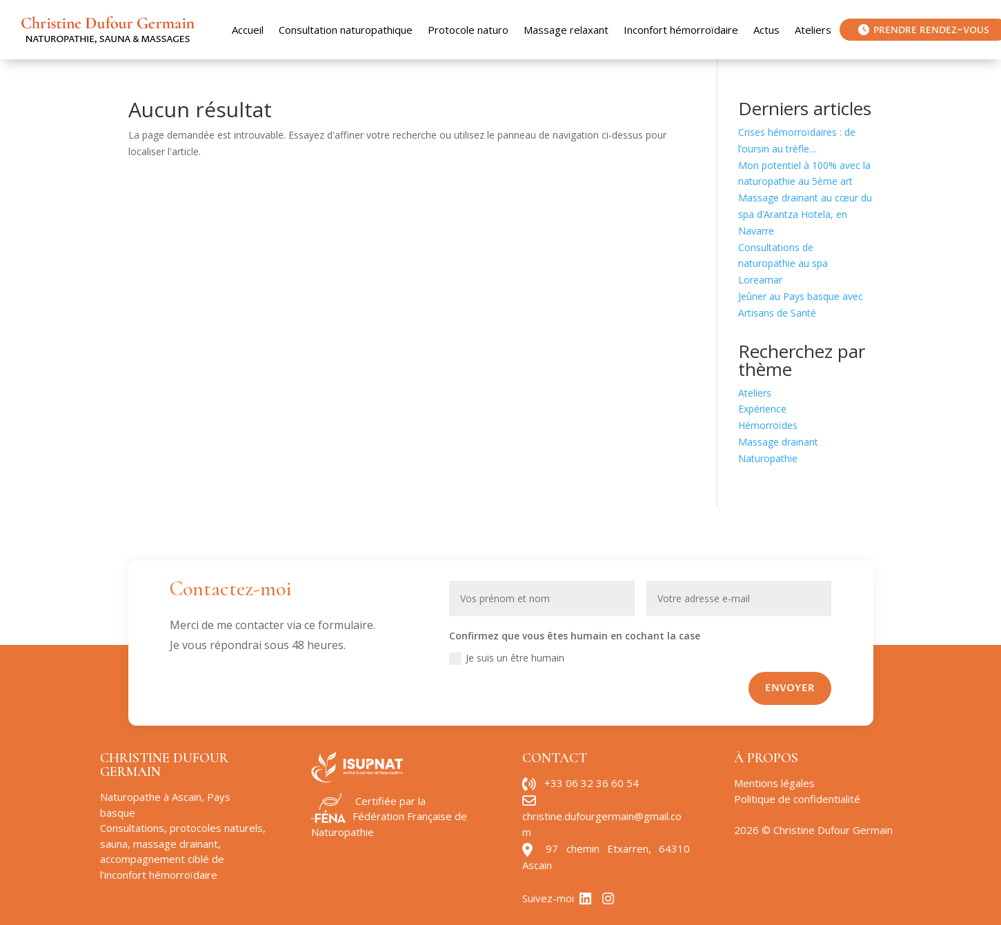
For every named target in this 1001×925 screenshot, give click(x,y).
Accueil (248, 30)
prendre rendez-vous (923, 29)
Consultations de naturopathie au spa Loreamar (783, 264)
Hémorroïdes (767, 425)
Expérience (762, 408)
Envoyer (790, 688)
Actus (766, 30)
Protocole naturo (468, 30)
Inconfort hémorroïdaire (681, 30)
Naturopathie (767, 458)
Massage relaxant (566, 30)
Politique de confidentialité (797, 799)
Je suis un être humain (506, 658)
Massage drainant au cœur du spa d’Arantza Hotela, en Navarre (805, 214)
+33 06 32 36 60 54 (591, 783)
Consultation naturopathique (346, 30)
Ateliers (813, 30)
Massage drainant (778, 441)
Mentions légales (774, 783)
